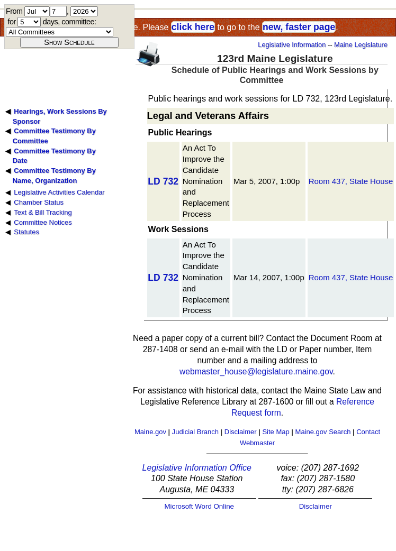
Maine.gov (150, 432)
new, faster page (299, 27)
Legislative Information (292, 45)
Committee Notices (42, 222)
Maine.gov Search (323, 432)
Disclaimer (240, 432)
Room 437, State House (351, 181)
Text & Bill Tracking (42, 212)
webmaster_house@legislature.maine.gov (255, 371)
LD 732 (163, 181)
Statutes (26, 232)
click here (193, 27)
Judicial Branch (195, 432)
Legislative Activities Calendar (59, 192)
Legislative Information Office (196, 467)
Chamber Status (39, 202)
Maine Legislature (361, 45)
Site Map (275, 432)
